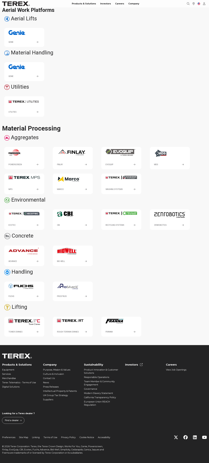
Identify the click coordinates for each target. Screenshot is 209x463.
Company (133, 3)
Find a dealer (13, 420)
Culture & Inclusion (53, 374)
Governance (90, 389)
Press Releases (51, 387)
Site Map (23, 437)
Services (6, 374)
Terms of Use (50, 437)
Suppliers (48, 399)
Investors (105, 3)
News (46, 382)
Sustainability (93, 364)
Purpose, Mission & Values (56, 370)
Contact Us (49, 378)
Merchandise (9, 378)
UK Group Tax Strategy (55, 395)
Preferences (8, 437)
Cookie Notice (86, 437)
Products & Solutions (84, 3)
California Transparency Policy (100, 397)
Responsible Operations (96, 377)
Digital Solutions (10, 387)
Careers (119, 3)
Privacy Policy (68, 437)
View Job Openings (176, 370)
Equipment (8, 370)
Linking (36, 437)
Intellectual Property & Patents (60, 391)
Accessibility (104, 437)
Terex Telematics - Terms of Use (19, 382)
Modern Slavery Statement (98, 393)
